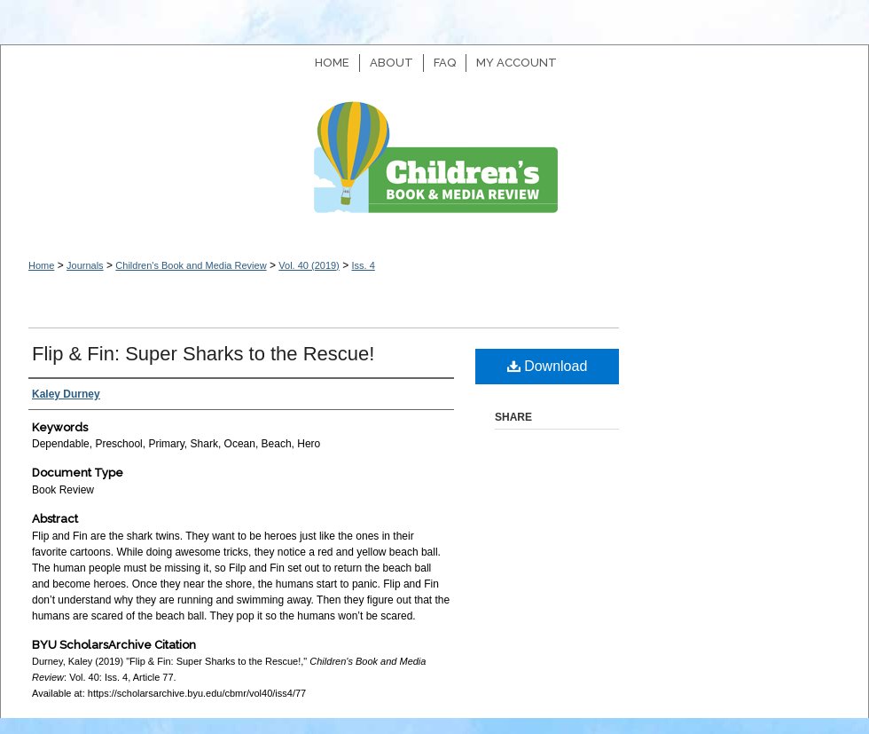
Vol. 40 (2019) (309, 265)
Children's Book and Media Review (434, 166)
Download (547, 366)
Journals (85, 265)
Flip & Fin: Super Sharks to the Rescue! (203, 354)
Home (41, 265)
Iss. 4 (362, 265)
